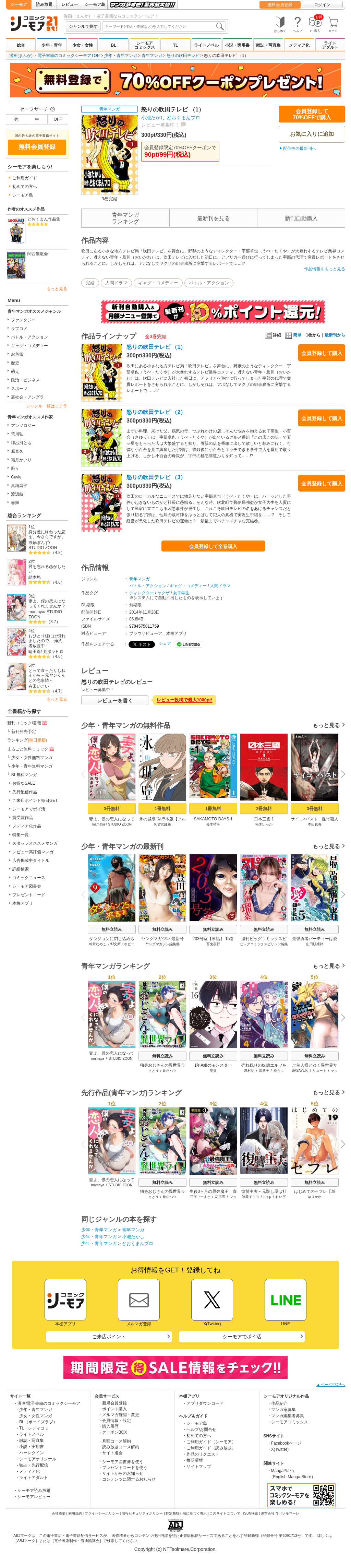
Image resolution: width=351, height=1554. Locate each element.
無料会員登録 (280, 4)
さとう (153, 1070)
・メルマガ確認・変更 (118, 1414)
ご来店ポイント (109, 1336)
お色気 (17, 354)
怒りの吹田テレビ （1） (156, 347)
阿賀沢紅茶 (162, 824)
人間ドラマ (116, 282)
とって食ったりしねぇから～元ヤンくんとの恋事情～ (46, 675)
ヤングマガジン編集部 (162, 944)
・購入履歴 (108, 1426)
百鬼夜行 (213, 944)
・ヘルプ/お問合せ (199, 1429)
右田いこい (38, 686)
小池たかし (153, 117)
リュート (319, 1070)
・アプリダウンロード (202, 1403)
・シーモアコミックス (287, 1422)
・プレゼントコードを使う (122, 1467)
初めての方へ (24, 186)
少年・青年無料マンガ (31, 766)
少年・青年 (51, 45)
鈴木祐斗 (213, 824)
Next (341, 774)
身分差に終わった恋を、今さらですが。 (46, 534)
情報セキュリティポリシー (142, 1513)
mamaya (36, 611)
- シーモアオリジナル (36, 1459)
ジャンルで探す (83, 26)
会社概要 (58, 1513)
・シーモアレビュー (31, 1496)
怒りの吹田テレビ (183, 55)
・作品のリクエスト (200, 1454)
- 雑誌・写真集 (30, 1440)
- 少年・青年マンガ (34, 1409)
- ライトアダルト (32, 1477)
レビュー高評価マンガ (32, 852)
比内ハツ (170, 1070)
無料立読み (111, 929)
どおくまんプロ (183, 117)
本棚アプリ (22, 903)
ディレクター (141, 593)
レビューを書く (115, 700)
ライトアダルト (330, 45)
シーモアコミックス (144, 45)
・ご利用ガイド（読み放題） (209, 1448)
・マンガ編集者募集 (285, 1415)
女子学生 (181, 593)
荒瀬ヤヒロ (53, 651)
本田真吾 (315, 824)
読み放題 (44, 4)
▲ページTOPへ (330, 1384)
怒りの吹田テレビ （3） (156, 477)
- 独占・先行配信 (32, 1465)
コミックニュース (28, 877)
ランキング (27, 740)
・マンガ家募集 (281, 1409)
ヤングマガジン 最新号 (162, 938)
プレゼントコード (28, 894)
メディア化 (299, 45)
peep (267, 1197)
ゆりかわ (315, 1197)
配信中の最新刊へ (299, 148)
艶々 (15, 468)
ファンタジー (23, 320)
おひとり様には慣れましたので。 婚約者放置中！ (46, 640)
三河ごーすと (200, 1197)
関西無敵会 (37, 253)
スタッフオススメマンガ (35, 843)
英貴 (213, 1070)
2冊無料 (264, 808)
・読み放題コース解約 (118, 1447)
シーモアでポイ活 (28, 809)
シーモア (19, 4)
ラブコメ (19, 328)
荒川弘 (17, 434)
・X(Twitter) (278, 1449)
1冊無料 (162, 808)
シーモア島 (95, 4)
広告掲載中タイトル (30, 860)
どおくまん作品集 (43, 219)
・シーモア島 (194, 1423)
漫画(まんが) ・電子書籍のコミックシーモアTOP (54, 55)
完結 (90, 282)
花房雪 (220, 1197)
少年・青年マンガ (120, 55)
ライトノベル (206, 45)
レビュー (69, 4)
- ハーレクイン (30, 1452)
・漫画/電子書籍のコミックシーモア (46, 1403)
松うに (279, 1070)
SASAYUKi (300, 1070)
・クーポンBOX (112, 1432)
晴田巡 (34, 651)
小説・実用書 (237, 45)
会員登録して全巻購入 (213, 546)
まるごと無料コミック (31, 748)
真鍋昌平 (19, 485)
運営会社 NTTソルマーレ (280, 1513)
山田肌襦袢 (314, 944)
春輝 (15, 502)
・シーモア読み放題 (31, 1490)
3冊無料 (112, 808)
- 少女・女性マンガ (34, 1415)
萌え (15, 371)
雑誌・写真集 (268, 45)
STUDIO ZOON (42, 547)
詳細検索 (20, 869)
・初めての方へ (196, 1435)
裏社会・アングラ (27, 397)
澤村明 (249, 1070)
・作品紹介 (277, 1403)
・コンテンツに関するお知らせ (127, 1479)
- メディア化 (28, 1471)
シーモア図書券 (26, 886)
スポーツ (19, 388)
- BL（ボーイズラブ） (37, 1422)
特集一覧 (20, 834)
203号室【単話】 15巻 (213, 938)
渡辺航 (17, 494)
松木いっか (264, 824)
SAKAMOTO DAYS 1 (213, 819)
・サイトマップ (196, 1466)
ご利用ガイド (24, 178)
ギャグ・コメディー (29, 345)
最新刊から (335, 335)
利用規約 (75, 1513)
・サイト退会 (110, 1452)
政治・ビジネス (25, 380)
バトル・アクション (29, 337)
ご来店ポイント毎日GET (35, 800)
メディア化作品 (26, 826)
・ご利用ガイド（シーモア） (209, 1441)
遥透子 (264, 1070)
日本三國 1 (264, 819)
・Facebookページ (284, 1443)
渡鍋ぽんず (38, 542)
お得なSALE (23, 783)
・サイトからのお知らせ (120, 1473)
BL (113, 45)
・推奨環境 (192, 1460)
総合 (21, 45)
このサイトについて (224, 1513)
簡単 (293, 335)
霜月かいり (21, 460)
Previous (85, 774)
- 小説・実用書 (30, 1446)
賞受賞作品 (22, 817)
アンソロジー (23, 425)
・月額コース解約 (114, 1441)
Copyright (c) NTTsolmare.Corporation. (175, 1549)
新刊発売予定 (23, 731)
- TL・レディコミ (33, 1428)
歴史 (15, 362)
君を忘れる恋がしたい (46, 569)
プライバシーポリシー (102, 1513)
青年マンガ (152, 55)
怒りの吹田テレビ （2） (156, 412)
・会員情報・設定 (114, 1420)
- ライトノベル (30, 1434)
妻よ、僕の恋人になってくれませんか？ (46, 604)
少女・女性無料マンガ (31, 757)
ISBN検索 (250, 1513)
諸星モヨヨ (250, 1197)
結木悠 (34, 577)
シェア (165, 643)
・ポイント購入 (112, 1409)
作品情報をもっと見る (324, 268)
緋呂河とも (21, 442)
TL (175, 45)
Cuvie (16, 477)
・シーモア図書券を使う (120, 1461)
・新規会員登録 (112, 1403)
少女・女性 (82, 45)
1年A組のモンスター (213, 1065)
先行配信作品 (24, 792)
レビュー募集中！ (160, 125)
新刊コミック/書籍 (27, 722)
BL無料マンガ (24, 774)
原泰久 (17, 451)
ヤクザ (163, 593)
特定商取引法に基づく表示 (186, 1513)
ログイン (322, 4)
